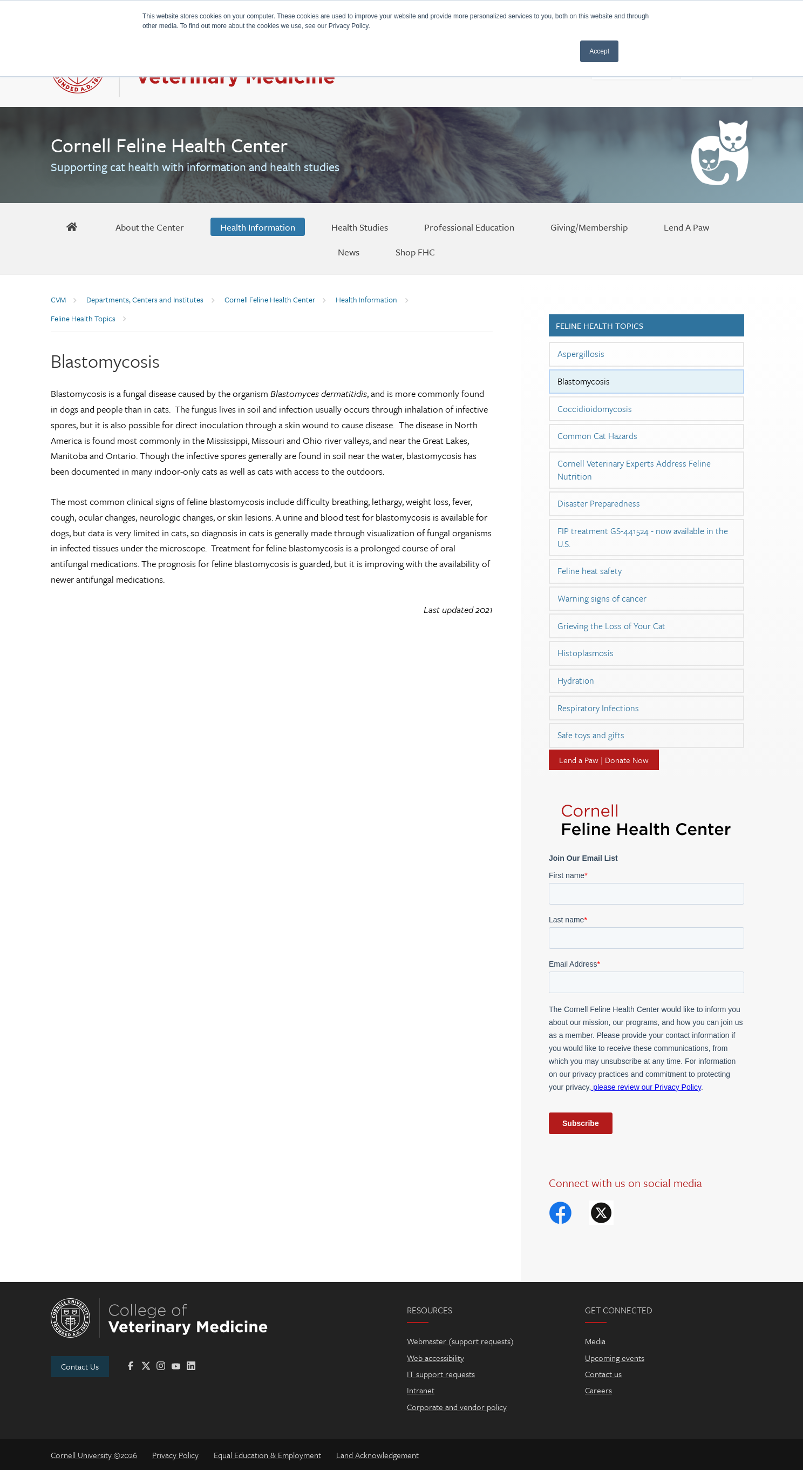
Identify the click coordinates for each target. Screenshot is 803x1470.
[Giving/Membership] (589, 227)
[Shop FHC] (415, 251)
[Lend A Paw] (686, 227)
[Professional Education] (469, 227)
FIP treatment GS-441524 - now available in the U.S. (642, 537)
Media (595, 1341)
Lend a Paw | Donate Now (604, 760)
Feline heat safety (589, 570)
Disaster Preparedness (598, 503)
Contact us (603, 1374)
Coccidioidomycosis (594, 408)
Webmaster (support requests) (460, 1341)
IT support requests (441, 1374)
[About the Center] (150, 227)
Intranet (420, 1390)
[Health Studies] (360, 227)
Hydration (575, 680)
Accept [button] (599, 51)
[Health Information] (257, 227)
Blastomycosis (583, 381)
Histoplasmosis (585, 652)
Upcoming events (614, 1358)
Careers (598, 1390)
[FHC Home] (71, 226)
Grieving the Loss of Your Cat (611, 625)
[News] (348, 251)
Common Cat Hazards (597, 435)
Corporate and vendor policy (457, 1407)
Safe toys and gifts (590, 735)
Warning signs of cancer (602, 598)
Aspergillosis (580, 353)
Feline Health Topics (599, 326)
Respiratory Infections (598, 708)
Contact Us (80, 1366)
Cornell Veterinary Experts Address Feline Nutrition (634, 470)
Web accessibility (435, 1358)
